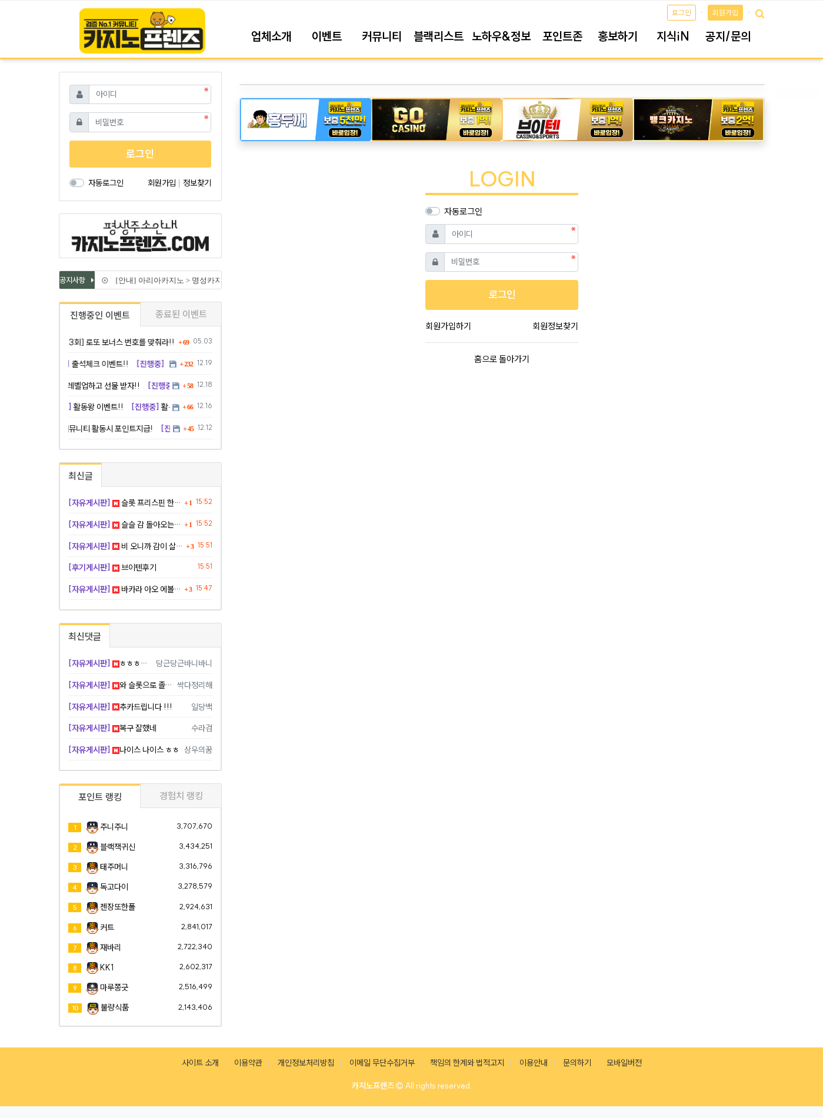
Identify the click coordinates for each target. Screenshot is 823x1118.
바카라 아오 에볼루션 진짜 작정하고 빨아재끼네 (125, 589)
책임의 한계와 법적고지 (467, 1062)
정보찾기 (197, 183)
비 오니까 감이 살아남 (126, 546)
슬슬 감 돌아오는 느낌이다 (125, 524)
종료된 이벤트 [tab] (181, 314)
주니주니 (114, 827)
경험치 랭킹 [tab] (181, 796)
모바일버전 (624, 1062)
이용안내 (533, 1062)
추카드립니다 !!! (120, 707)
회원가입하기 (448, 326)
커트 (107, 927)
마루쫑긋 (114, 987)
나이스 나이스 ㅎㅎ (123, 750)
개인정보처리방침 (306, 1062)
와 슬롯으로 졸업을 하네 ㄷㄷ (121, 685)
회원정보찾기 (555, 326)
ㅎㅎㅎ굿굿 (110, 663)
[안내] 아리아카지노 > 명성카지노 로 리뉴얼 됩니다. (199, 280)
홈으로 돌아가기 (501, 359)
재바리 (110, 947)
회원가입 (725, 12)
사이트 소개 (200, 1062)
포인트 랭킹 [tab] (100, 797)
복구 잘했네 (112, 728)
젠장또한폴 (117, 907)
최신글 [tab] (80, 476)
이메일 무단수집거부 (382, 1062)
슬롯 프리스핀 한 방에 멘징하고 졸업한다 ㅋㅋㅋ (125, 503)
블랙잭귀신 (117, 847)
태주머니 (114, 867)
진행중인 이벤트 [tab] (100, 315)
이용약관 (248, 1062)
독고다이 (114, 887)
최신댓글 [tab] (84, 636)
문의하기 (577, 1062)
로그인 (681, 12)
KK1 (107, 967)
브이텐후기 (112, 567)
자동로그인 (463, 211)
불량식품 (115, 1007)
